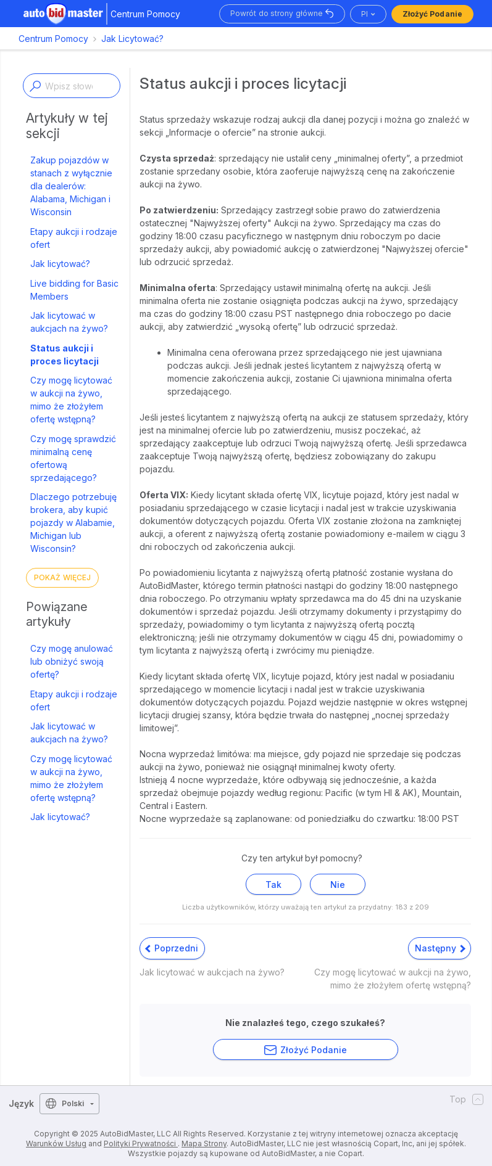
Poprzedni (171, 948)
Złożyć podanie (432, 13)
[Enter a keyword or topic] (71, 85)
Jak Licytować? (132, 38)
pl (364, 13)
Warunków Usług (56, 1143)
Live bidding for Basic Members (74, 290)
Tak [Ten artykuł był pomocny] (273, 884)
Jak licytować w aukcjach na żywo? (69, 322)
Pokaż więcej (62, 577)
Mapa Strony (204, 1143)
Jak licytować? (60, 263)
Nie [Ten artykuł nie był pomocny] (337, 884)
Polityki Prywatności (141, 1143)
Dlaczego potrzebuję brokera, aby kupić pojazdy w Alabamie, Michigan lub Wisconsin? (73, 522)
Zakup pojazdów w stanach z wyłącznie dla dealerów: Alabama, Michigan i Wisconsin (71, 186)
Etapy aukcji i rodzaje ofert (73, 238)
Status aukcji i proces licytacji (64, 354)
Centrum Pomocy (53, 38)
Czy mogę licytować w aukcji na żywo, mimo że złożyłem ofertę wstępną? (71, 399)
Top (466, 1099)
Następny (440, 948)
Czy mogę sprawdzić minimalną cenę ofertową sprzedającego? (73, 458)
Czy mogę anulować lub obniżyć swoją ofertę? (71, 661)
